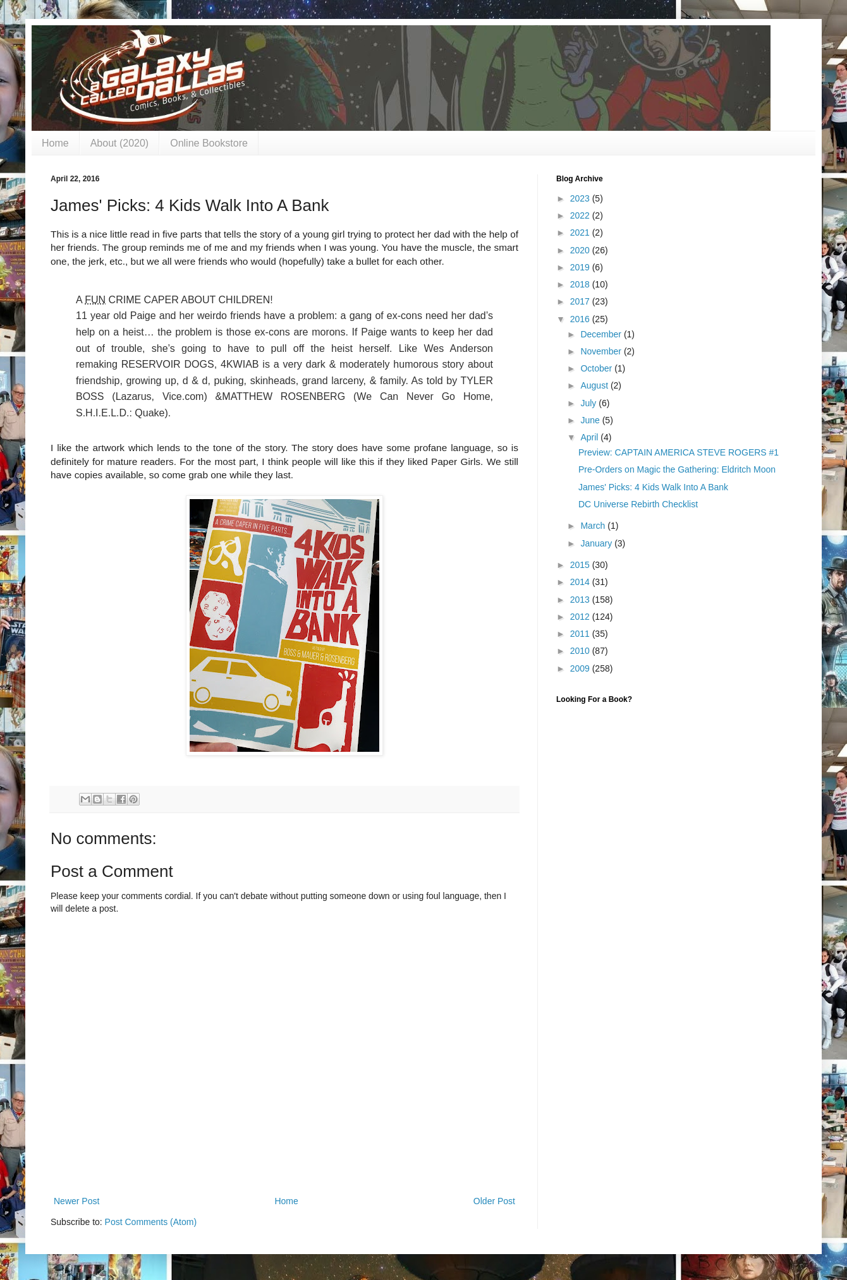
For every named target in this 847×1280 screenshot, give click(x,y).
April (590, 437)
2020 (581, 250)
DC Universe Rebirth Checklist (638, 504)
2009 (581, 668)
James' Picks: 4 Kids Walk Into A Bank (653, 487)
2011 (581, 634)
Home (55, 143)
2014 (581, 582)
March (593, 526)
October (597, 368)
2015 (581, 565)
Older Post (494, 1201)
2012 (581, 617)
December (601, 334)
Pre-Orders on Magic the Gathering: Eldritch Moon (677, 469)
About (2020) (119, 143)
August (595, 385)
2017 (581, 301)
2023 (581, 198)
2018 (581, 284)
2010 (581, 651)
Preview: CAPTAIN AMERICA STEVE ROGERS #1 (678, 452)
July (589, 403)
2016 (581, 319)
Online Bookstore (209, 143)
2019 (581, 267)
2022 (581, 215)
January (597, 543)
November (601, 351)
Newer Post (76, 1201)
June (591, 420)
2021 (581, 232)
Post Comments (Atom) (151, 1222)
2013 (581, 600)
